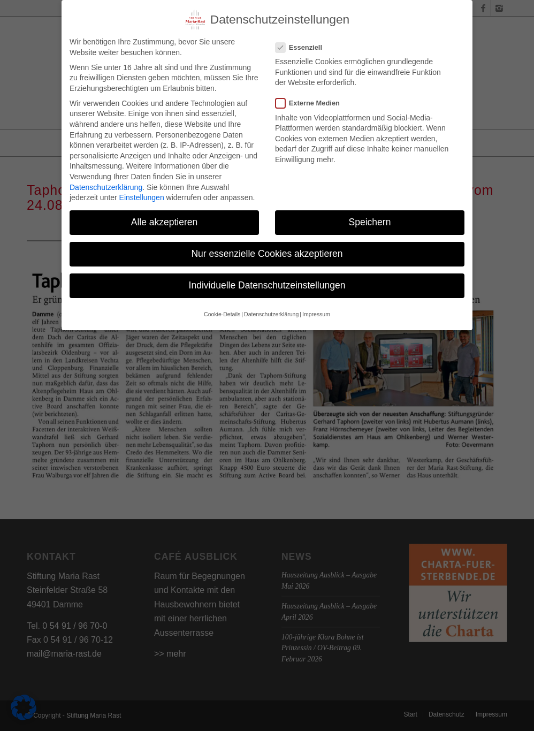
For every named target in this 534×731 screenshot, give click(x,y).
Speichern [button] (370, 220)
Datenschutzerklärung (106, 185)
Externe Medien (312, 101)
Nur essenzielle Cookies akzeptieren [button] (266, 252)
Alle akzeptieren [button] (164, 220)
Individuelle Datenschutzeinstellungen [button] (267, 283)
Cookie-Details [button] (222, 312)
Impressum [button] (316, 312)
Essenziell (303, 45)
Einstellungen (141, 196)
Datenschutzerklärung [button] (271, 312)
